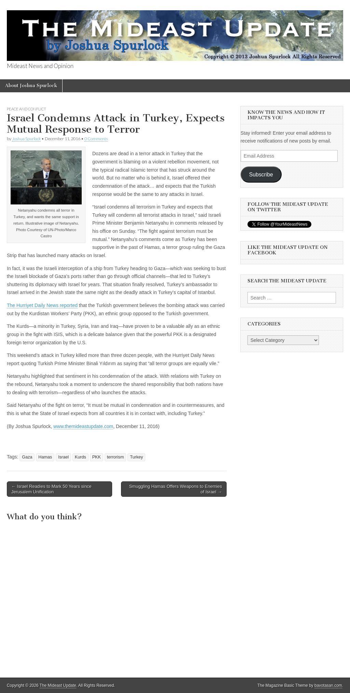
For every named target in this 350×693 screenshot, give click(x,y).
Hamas (45, 457)
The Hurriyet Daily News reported (42, 305)
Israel (63, 457)
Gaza (27, 457)
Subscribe (261, 174)
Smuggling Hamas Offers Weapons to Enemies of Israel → (175, 489)
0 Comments (96, 138)
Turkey (136, 457)
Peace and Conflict (26, 109)
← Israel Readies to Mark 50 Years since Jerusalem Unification (51, 489)
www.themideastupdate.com (83, 426)
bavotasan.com (328, 685)
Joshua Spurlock (26, 138)
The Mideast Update (58, 685)
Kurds (80, 457)
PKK (96, 457)
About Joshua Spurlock (31, 86)
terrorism (115, 457)
